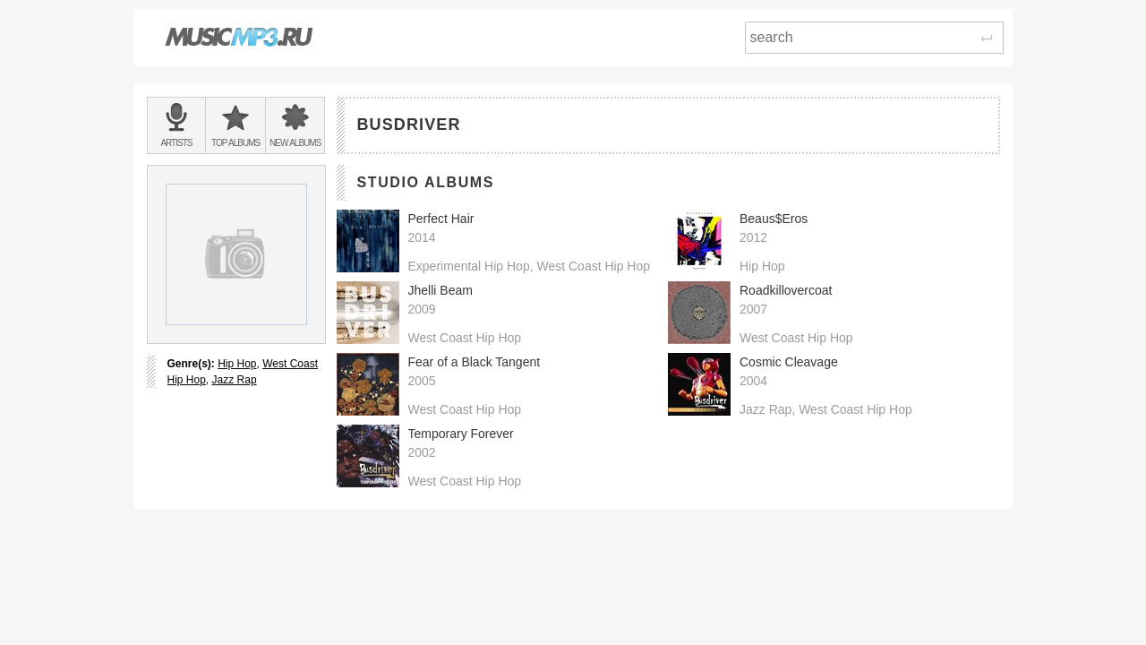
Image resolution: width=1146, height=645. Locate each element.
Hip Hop (237, 363)
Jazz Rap (234, 380)
